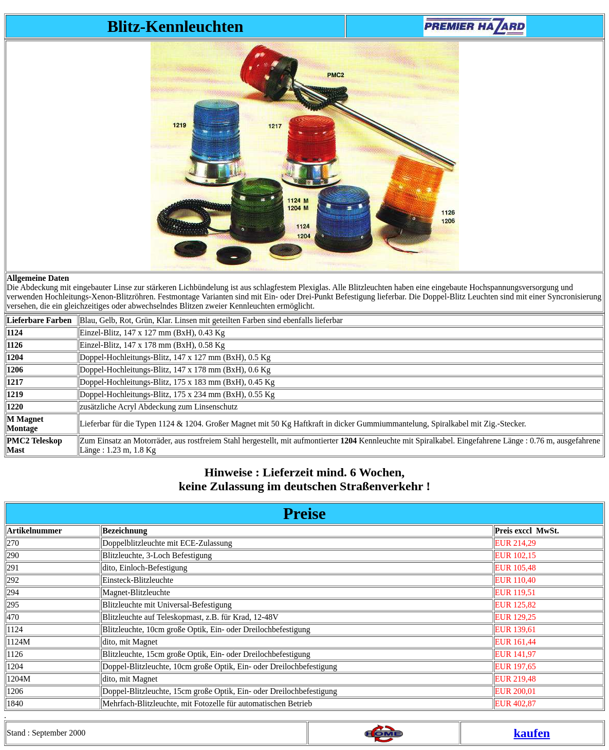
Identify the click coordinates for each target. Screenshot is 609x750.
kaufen (531, 733)
